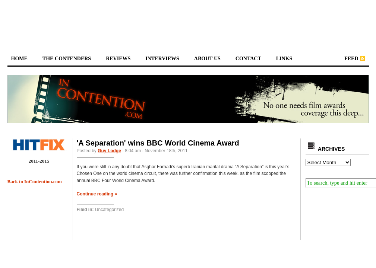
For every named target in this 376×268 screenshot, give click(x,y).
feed (351, 58)
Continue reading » (97, 194)
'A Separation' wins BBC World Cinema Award (158, 143)
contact (248, 58)
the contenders (66, 58)
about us (207, 58)
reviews (118, 58)
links (284, 58)
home (19, 58)
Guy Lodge (109, 150)
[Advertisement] (188, 21)
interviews (162, 58)
